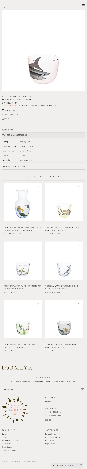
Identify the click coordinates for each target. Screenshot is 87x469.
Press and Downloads (10, 450)
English (48, 402)
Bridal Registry (7, 447)
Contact (5, 434)
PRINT (6, 119)
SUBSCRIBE (43, 389)
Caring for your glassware (15, 167)
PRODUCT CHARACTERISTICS (14, 135)
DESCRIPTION (8, 130)
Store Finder (6, 444)
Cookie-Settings (51, 440)
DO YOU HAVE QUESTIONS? (64, 465)
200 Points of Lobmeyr (10, 440)
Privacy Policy (50, 434)
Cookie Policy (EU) (52, 437)
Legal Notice (50, 444)
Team (4, 437)
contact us (12, 105)
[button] (43, 50)
